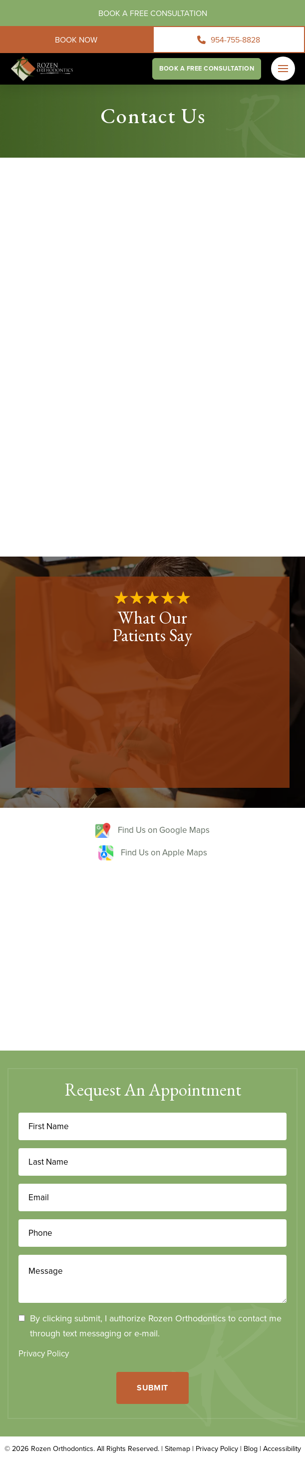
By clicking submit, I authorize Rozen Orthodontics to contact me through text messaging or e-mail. (156, 1326)
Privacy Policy (43, 1353)
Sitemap (177, 1448)
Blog (251, 1448)
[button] (283, 69)
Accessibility (282, 1448)
